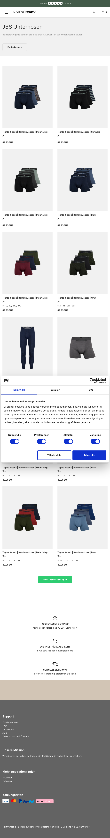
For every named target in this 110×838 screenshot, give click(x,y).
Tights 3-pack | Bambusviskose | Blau (76, 215)
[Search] (95, 12)
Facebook (7, 777)
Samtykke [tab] (19, 389)
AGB (4, 732)
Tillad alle (89, 455)
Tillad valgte (54, 455)
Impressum (8, 729)
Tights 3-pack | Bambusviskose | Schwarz (78, 132)
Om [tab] (91, 389)
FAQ (4, 725)
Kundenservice (10, 722)
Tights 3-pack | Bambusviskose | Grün (76, 297)
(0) (105, 12)
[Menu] (6, 12)
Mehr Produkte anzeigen (55, 579)
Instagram (7, 781)
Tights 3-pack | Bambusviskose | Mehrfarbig (24, 132)
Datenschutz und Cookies (15, 736)
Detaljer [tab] (55, 389)
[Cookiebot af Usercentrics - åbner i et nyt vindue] (92, 380)
